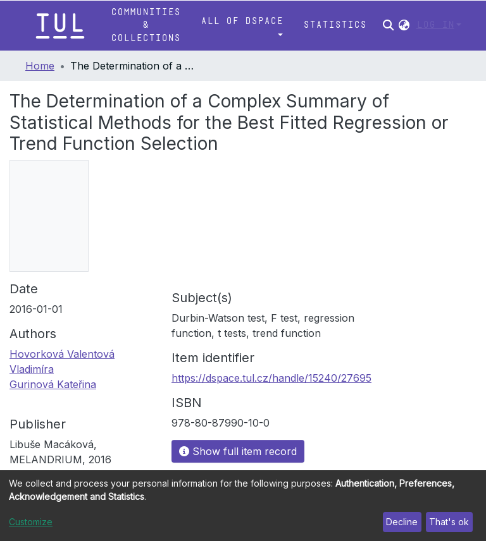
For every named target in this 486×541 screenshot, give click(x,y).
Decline (402, 521)
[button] (404, 25)
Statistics (334, 25)
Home (39, 65)
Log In (435, 25)
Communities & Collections (145, 25)
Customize (31, 521)
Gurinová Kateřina (52, 384)
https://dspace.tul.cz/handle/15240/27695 (271, 378)
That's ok (449, 521)
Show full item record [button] (238, 451)
